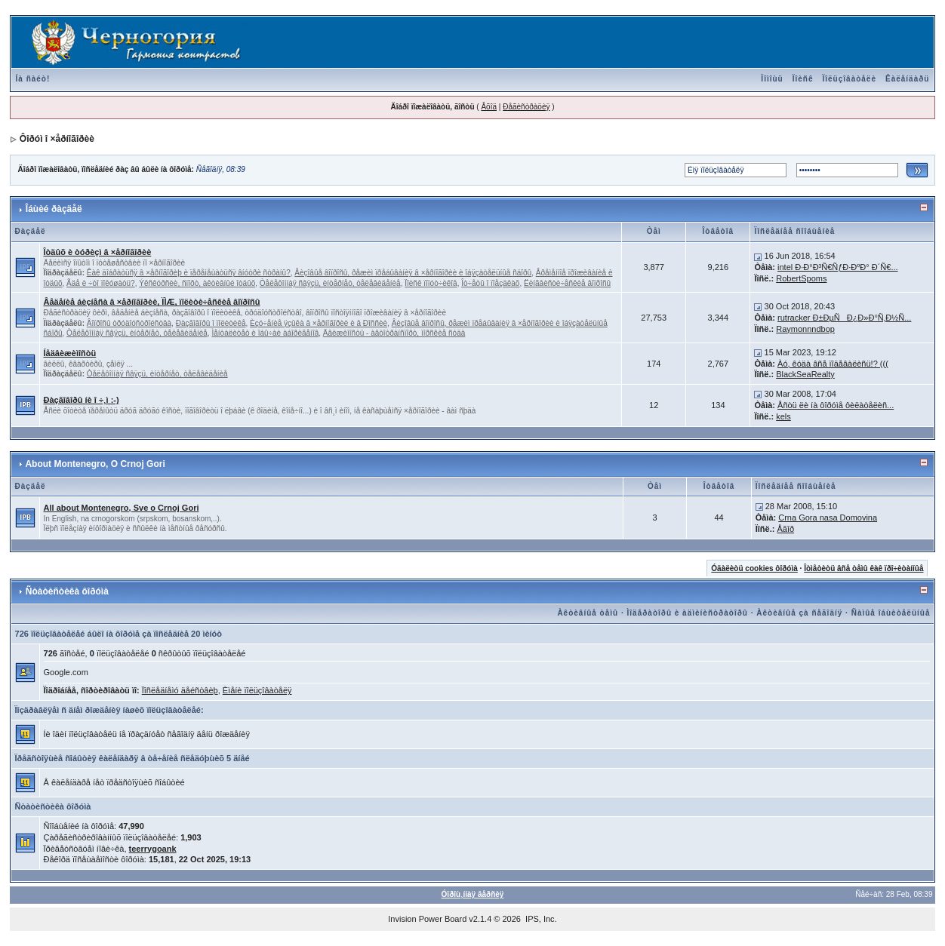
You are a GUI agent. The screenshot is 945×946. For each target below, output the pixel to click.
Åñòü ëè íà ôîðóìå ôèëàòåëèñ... (835, 405)
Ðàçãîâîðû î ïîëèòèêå (211, 323)
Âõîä (489, 107)
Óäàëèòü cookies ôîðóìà (754, 568)
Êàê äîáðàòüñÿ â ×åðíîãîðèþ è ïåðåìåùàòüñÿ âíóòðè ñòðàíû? (189, 273)
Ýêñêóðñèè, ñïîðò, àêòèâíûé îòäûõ (197, 283)
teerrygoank (153, 848)
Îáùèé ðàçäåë (54, 209)
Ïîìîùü (772, 79)
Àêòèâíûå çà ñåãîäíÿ (799, 613)
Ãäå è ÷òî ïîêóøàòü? (100, 283)
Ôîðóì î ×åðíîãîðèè (57, 139)
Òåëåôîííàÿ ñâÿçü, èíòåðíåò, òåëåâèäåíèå (330, 283)
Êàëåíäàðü (907, 79)
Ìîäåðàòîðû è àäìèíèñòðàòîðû (687, 613)
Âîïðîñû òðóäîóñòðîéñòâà (129, 323)
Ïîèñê (803, 79)
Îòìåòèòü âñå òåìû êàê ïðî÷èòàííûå (863, 568)
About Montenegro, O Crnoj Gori (95, 464)
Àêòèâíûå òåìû (587, 613)
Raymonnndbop (805, 328)
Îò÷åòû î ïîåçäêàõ (490, 283)
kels (783, 416)
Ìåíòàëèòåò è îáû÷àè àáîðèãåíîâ (265, 333)
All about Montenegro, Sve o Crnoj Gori (121, 507)
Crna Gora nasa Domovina (827, 517)
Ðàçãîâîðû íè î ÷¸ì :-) (81, 399)
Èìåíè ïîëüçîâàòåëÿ (257, 690)
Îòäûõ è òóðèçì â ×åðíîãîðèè (98, 251)
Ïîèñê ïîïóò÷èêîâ (431, 283)
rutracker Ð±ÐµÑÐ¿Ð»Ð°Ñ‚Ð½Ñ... (844, 317)
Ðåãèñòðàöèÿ (526, 107)
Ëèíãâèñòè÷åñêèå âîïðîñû (567, 283)
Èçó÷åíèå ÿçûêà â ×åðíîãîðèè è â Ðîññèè (318, 323)
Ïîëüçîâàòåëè (849, 79)
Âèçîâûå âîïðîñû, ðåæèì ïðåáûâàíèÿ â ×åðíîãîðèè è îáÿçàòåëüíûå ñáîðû (412, 273)
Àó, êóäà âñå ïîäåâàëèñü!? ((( (832, 363)
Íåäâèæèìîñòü (70, 353)
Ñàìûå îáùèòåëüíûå (891, 613)
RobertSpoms (801, 278)
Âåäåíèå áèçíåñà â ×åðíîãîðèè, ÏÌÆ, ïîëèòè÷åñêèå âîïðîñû (152, 301)
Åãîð (785, 528)
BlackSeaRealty (805, 374)
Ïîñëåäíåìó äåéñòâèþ (180, 690)
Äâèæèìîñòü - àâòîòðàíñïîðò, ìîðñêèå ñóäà (394, 333)
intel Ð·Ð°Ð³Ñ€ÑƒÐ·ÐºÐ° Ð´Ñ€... (837, 267)
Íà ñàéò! (33, 79)
